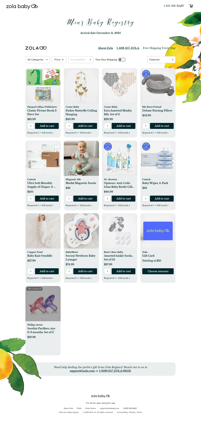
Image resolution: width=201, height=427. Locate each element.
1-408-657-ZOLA (128, 48)
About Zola (105, 48)
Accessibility (122, 412)
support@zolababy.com (109, 408)
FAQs (79, 408)
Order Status (90, 408)
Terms (139, 412)
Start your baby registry (69, 412)
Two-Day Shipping (106, 59)
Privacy (132, 412)
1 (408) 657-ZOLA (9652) (115, 370)
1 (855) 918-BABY (130, 408)
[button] (43, 87)
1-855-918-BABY (174, 5)
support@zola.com (82, 370)
